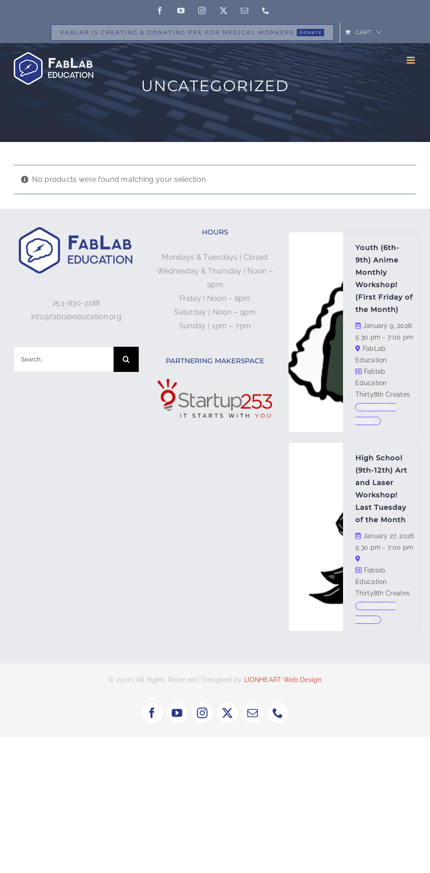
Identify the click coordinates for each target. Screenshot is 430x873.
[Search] (126, 359)
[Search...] (64, 359)
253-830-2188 (76, 303)
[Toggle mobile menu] (411, 60)
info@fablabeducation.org (76, 316)
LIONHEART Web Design (282, 679)
